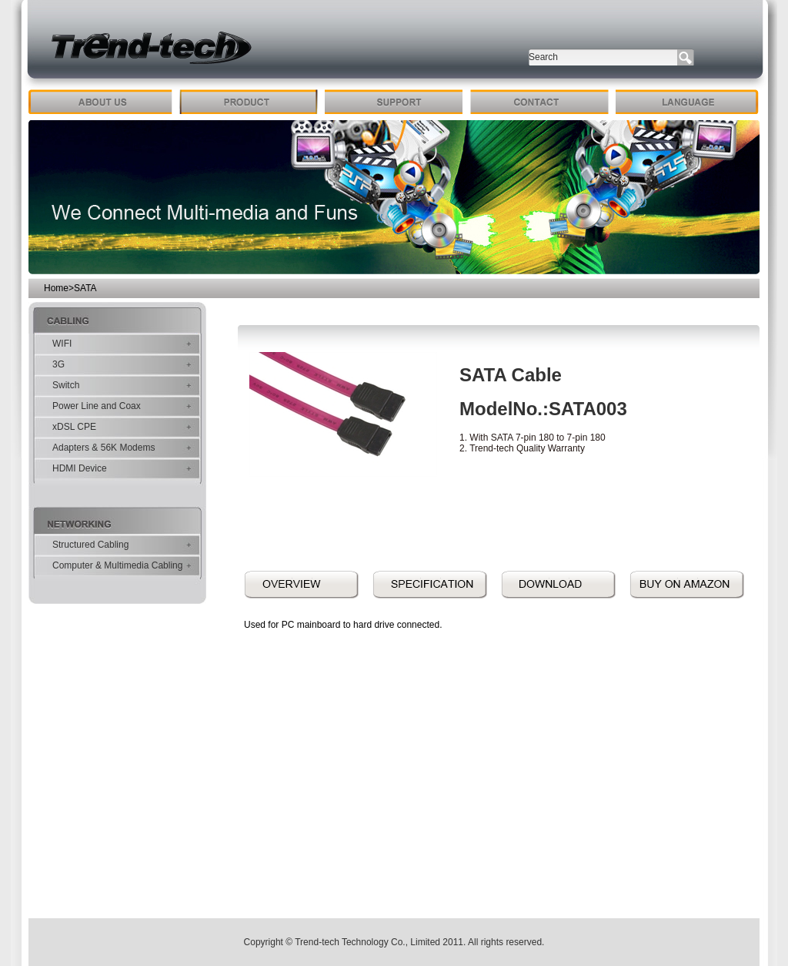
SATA (85, 288)
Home (56, 288)
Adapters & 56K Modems (103, 447)
